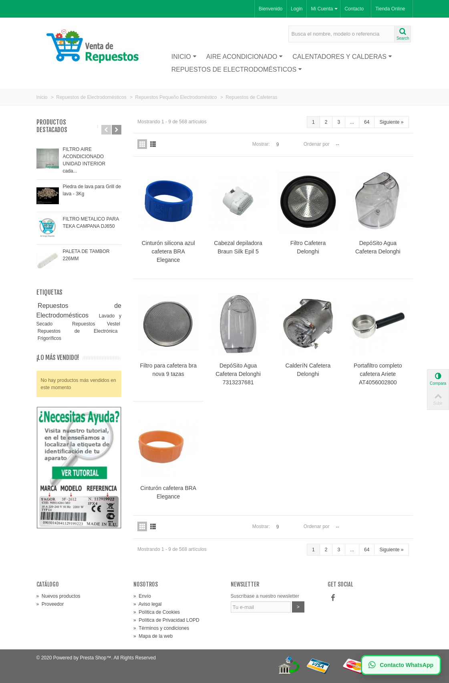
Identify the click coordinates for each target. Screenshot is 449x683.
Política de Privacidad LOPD (166, 620)
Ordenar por (317, 144)
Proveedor (50, 604)
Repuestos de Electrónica (78, 331)
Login (296, 9)
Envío (142, 596)
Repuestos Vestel (96, 324)
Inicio (184, 56)
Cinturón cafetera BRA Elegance (168, 492)
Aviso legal (147, 604)
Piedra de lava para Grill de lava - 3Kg (92, 190)
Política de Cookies (156, 612)
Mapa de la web (153, 636)
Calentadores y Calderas (342, 56)
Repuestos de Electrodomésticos (236, 69)
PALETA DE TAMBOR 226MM (86, 255)
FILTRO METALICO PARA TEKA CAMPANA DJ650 (91, 222)
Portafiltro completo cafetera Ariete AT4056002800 (378, 374)
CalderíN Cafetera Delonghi (308, 369)
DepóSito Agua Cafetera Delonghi (378, 247)
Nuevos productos (58, 596)
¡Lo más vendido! (57, 358)
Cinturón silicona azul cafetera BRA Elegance (168, 251)
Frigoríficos (49, 338)
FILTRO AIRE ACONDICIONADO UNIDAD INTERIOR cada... (84, 160)
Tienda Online (390, 9)
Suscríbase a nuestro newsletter (265, 596)
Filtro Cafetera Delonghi (308, 247)
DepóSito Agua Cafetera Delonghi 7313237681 (238, 374)
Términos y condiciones (161, 628)
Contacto (354, 9)
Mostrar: (261, 144)
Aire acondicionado (244, 56)
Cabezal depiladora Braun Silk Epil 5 (238, 247)
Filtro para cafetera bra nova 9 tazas (168, 369)
